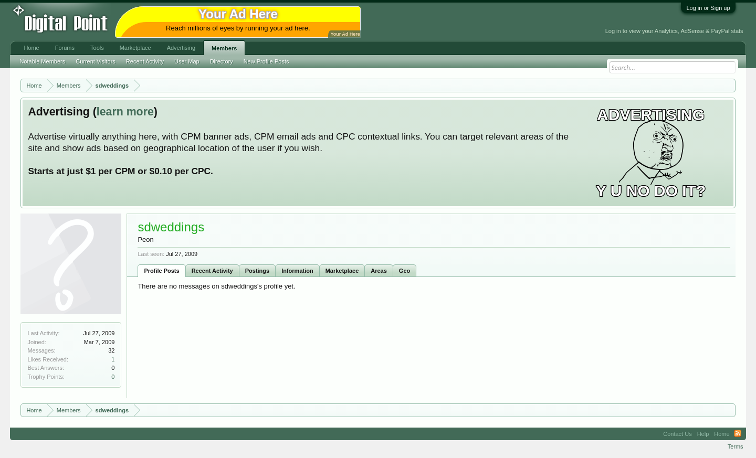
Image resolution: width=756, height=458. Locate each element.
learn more (125, 111)
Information (297, 271)
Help (703, 434)
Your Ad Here (345, 34)
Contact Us (677, 434)
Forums (65, 48)
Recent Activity (212, 271)
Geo (404, 271)
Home (31, 48)
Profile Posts (161, 271)
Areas (379, 271)
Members (224, 48)
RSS (737, 434)
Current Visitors (96, 61)
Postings (257, 271)
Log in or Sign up (708, 8)
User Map (187, 61)
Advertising (181, 48)
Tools (97, 48)
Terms (735, 446)
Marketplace (342, 271)
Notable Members (42, 61)
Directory (221, 61)
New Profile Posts (266, 61)
